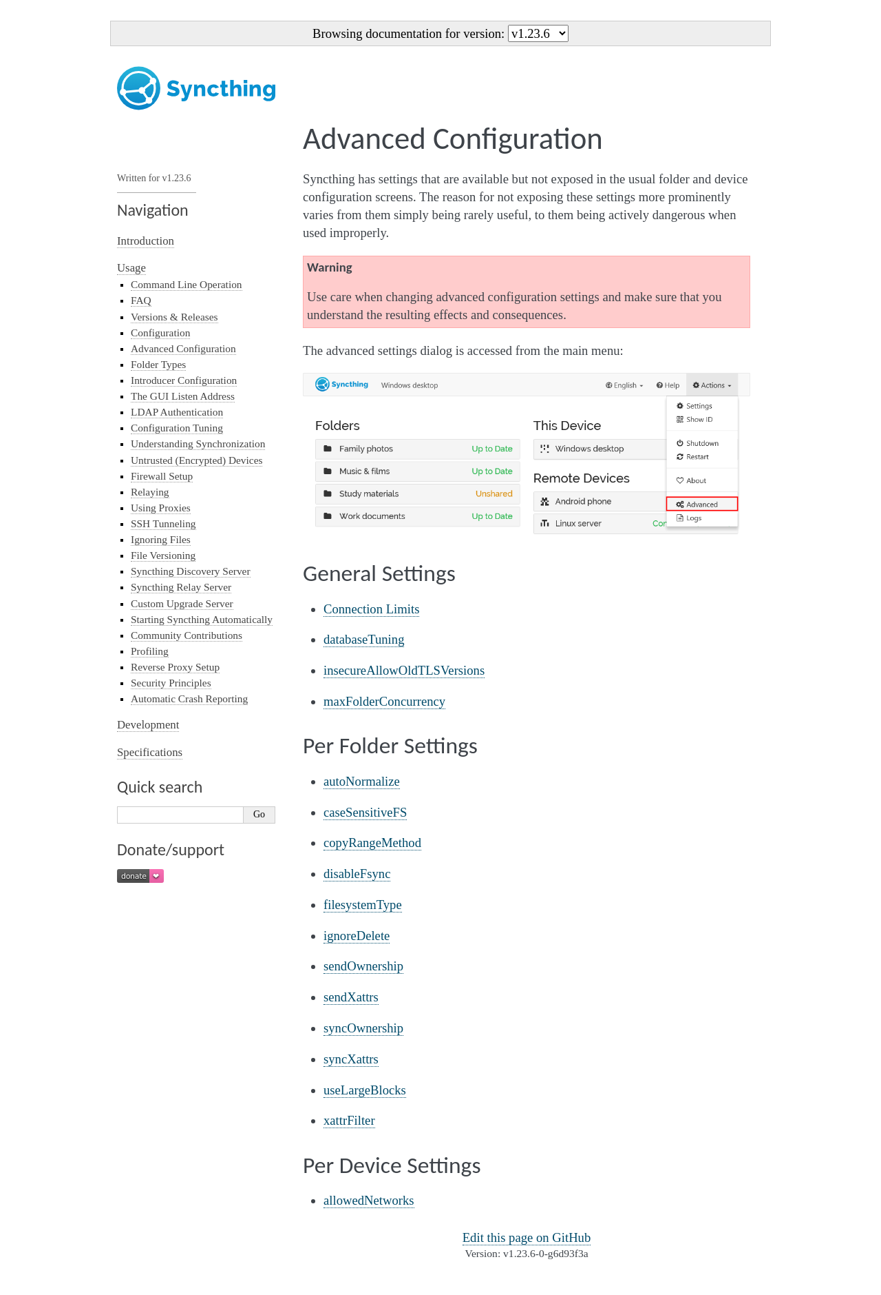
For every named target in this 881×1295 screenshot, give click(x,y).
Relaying (150, 492)
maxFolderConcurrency (384, 701)
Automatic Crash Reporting (189, 698)
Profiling (150, 651)
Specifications (149, 752)
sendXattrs (351, 997)
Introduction (145, 240)
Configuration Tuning (177, 428)
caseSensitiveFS (365, 812)
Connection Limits (371, 609)
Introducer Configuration (184, 380)
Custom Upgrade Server (182, 603)
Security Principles (171, 683)
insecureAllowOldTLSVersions (404, 670)
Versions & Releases (174, 317)
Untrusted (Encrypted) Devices (196, 460)
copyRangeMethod (372, 842)
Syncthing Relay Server (181, 587)
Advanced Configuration (183, 348)
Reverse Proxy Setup (175, 667)
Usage (131, 267)
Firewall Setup (162, 476)
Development (148, 724)
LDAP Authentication (177, 412)
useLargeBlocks (364, 1090)
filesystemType (362, 904)
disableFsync (356, 873)
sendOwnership (363, 966)
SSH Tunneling (163, 523)
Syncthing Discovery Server (191, 571)
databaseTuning (363, 639)
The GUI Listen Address (183, 396)
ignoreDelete (356, 935)
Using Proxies (161, 507)
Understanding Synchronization (198, 443)
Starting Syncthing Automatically (202, 619)
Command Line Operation (186, 284)
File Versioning (163, 555)
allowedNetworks (368, 1200)
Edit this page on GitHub (527, 1237)
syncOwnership (363, 1028)
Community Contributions (186, 635)
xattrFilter (349, 1120)
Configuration (160, 332)
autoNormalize (361, 781)
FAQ (141, 300)
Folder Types (158, 364)
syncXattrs (351, 1059)
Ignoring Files (161, 539)
